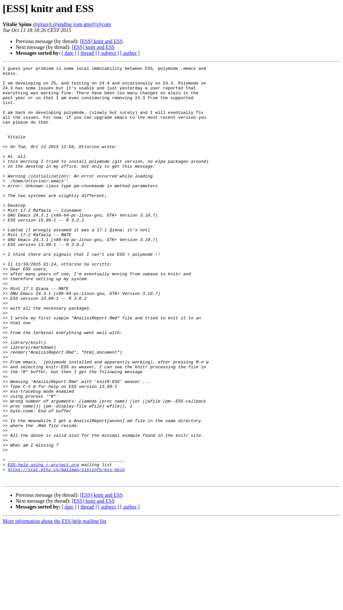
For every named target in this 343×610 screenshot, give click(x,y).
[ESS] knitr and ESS (101, 41)
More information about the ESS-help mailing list (54, 604)
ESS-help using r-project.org (43, 545)
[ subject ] (108, 53)
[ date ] (69, 53)
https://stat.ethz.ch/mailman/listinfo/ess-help (66, 551)
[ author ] (130, 53)
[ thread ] (87, 53)
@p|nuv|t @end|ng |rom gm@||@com (72, 24)
